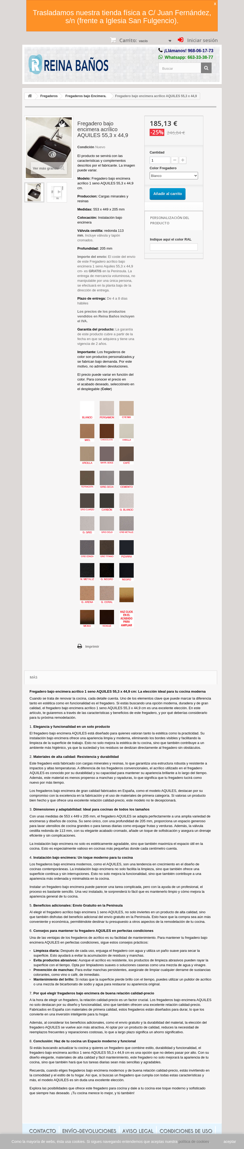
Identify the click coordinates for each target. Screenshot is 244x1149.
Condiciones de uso (185, 1131)
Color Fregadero (164, 168)
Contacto (42, 1131)
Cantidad (157, 152)
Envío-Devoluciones (89, 1131)
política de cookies (194, 1141)
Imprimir (92, 646)
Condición (85, 147)
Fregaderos (49, 96)
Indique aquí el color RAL (171, 239)
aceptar (230, 1141)
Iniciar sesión (202, 40)
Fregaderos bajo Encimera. (85, 96)
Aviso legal (137, 1131)
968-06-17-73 (200, 50)
